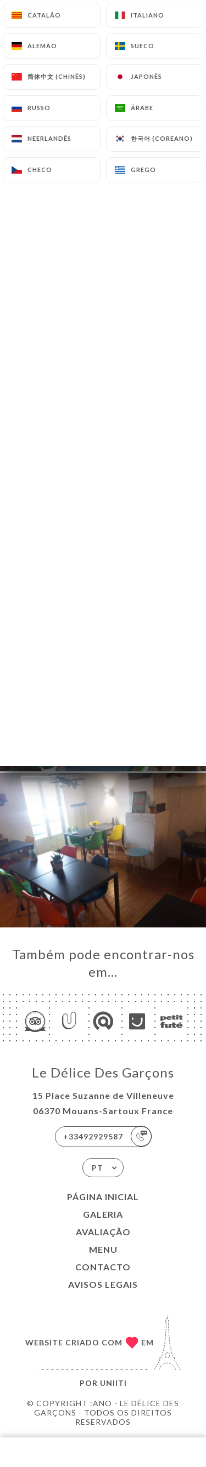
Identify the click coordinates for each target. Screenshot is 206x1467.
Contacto (103, 1267)
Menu (103, 1249)
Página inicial (103, 1196)
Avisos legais (103, 1284)
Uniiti (113, 1383)
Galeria (103, 1214)
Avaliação (103, 1232)
